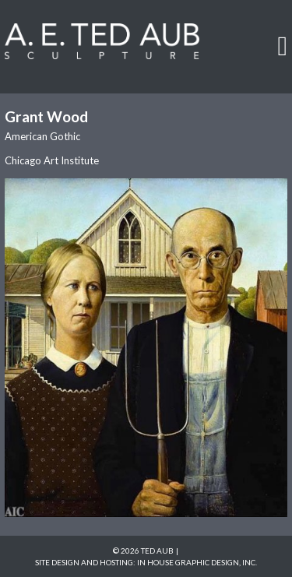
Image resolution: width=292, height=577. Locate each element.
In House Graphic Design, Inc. (197, 562)
